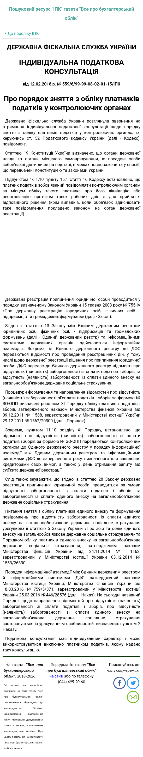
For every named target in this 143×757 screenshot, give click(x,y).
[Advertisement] (71, 256)
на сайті (56, 676)
